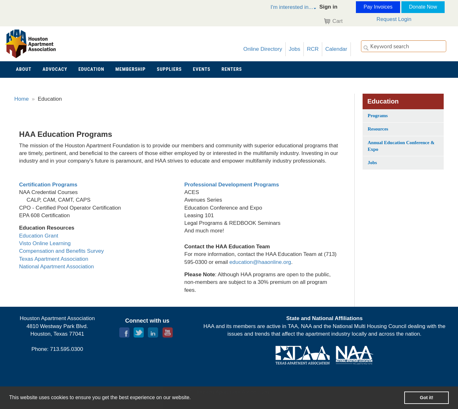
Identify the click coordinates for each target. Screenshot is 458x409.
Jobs (294, 49)
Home (21, 99)
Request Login (394, 19)
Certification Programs (48, 185)
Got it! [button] (426, 397)
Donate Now (423, 7)
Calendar (336, 49)
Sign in (328, 7)
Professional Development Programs (231, 185)
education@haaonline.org (260, 262)
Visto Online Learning (45, 243)
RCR (313, 49)
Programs (378, 115)
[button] (286, 8)
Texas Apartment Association (53, 259)
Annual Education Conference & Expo (401, 146)
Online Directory (262, 49)
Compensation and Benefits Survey (61, 251)
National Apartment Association (56, 267)
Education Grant (38, 236)
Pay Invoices (378, 7)
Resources (378, 128)
